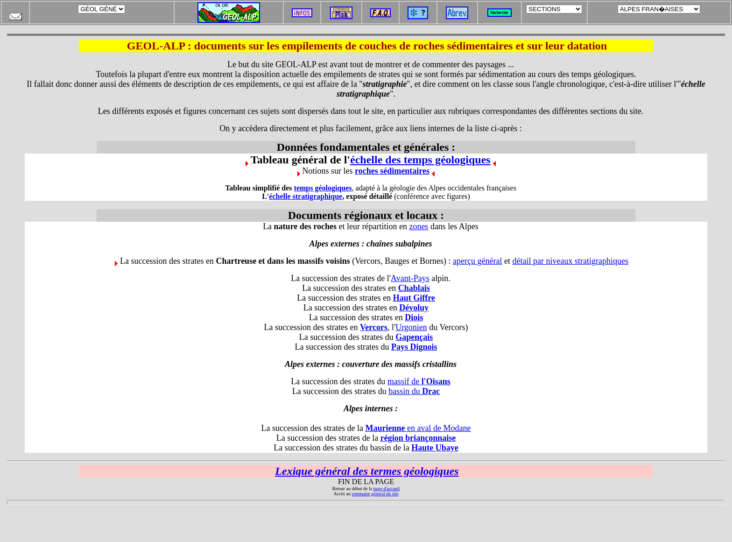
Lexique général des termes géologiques (366, 471)
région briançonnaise (418, 438)
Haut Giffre (414, 298)
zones (418, 226)
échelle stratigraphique (305, 196)
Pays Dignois (414, 347)
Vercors (373, 327)
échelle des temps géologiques (420, 160)
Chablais (414, 288)
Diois (414, 317)
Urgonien (411, 327)
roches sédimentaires (392, 171)
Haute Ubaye (434, 447)
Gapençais (414, 337)
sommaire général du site (375, 493)
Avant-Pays (410, 278)
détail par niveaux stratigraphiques (570, 261)
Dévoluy (414, 307)
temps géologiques (323, 188)
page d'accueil (386, 488)
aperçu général (477, 261)
